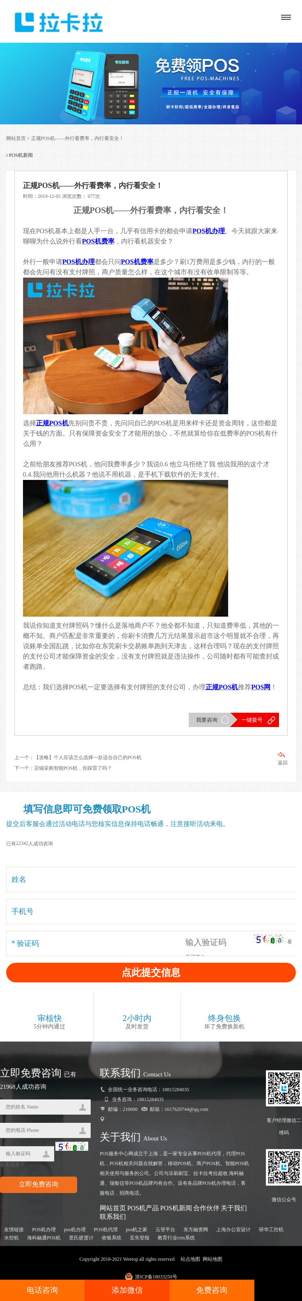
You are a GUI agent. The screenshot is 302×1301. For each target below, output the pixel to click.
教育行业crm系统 (176, 1238)
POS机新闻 (176, 1208)
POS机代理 (106, 1229)
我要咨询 (206, 720)
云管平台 (165, 1229)
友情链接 (14, 1229)
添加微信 (127, 1290)
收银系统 (111, 1238)
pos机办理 (75, 1229)
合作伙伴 (206, 1208)
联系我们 (113, 1216)
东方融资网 (195, 1229)
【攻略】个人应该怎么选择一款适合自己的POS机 (88, 757)
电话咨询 (42, 1290)
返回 (283, 759)
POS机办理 (44, 1229)
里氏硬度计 (81, 1238)
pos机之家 (137, 1229)
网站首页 (16, 138)
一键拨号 (252, 720)
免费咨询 (211, 1290)
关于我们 (234, 1208)
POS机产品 (143, 1208)
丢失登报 (139, 1238)
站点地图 (190, 1259)
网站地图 (212, 1259)
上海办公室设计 (233, 1229)
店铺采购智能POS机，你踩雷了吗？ (73, 768)
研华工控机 (271, 1229)
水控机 (11, 1238)
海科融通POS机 (44, 1238)
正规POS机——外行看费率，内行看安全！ (77, 138)
